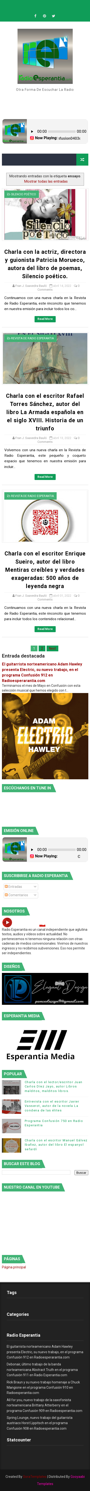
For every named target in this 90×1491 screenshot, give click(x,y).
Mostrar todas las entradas (46, 181)
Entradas (13, 887)
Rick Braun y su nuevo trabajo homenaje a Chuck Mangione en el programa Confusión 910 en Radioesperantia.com (43, 1387)
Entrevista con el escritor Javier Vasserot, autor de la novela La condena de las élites (52, 1106)
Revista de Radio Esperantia (32, 338)
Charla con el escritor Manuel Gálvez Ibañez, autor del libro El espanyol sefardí (56, 1144)
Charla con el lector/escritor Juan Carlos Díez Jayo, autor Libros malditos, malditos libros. (54, 1086)
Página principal (14, 1267)
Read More (45, 319)
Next (52, 648)
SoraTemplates (35, 1477)
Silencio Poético (23, 194)
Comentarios (16, 895)
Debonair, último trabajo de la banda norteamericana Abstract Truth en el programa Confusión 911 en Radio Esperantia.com (42, 1369)
